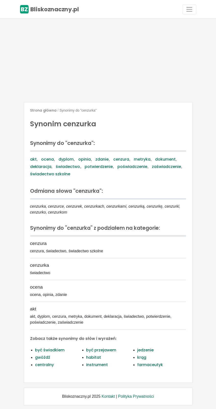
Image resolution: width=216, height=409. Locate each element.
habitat (93, 357)
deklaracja (40, 166)
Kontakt (108, 396)
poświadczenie (132, 166)
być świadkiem (50, 350)
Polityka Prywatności (136, 396)
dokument (165, 159)
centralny (44, 365)
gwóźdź (42, 357)
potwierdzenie (99, 166)
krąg (141, 357)
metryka (142, 159)
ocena (47, 159)
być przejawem (101, 350)
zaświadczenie (166, 166)
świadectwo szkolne (50, 174)
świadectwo (68, 166)
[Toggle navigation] (189, 9)
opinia (84, 159)
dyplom (66, 159)
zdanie (102, 159)
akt (33, 159)
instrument (97, 365)
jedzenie (145, 350)
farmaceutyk (150, 365)
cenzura (121, 159)
